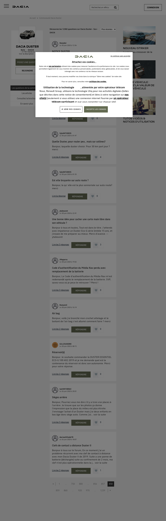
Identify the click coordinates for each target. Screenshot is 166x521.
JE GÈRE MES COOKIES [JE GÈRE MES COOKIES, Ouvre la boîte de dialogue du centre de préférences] (71, 109)
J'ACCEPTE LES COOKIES (96, 109)
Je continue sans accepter (120, 56)
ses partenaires (55, 66)
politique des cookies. (97, 81)
